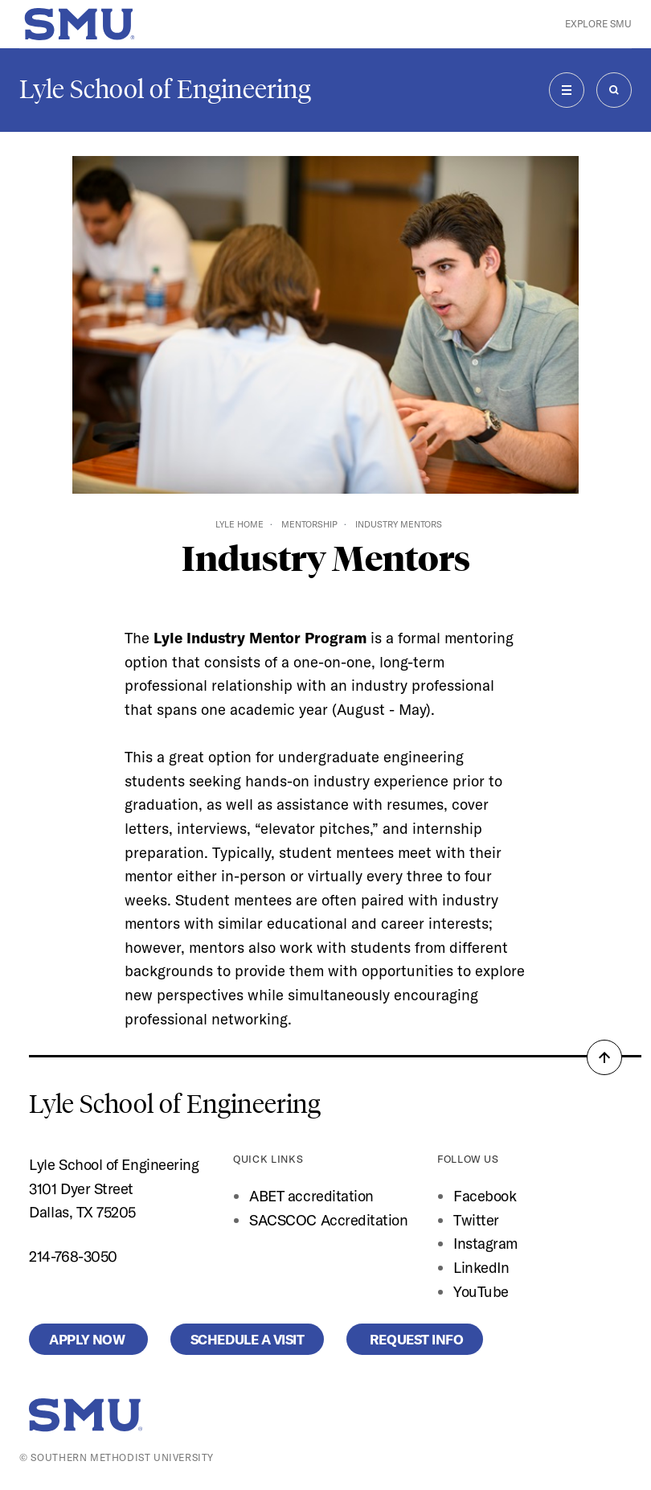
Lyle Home (239, 524)
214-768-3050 (73, 1256)
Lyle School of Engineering (165, 89)
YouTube (481, 1292)
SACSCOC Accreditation (328, 1220)
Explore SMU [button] (598, 24)
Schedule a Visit (247, 1339)
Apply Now (88, 1339)
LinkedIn (481, 1267)
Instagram (485, 1243)
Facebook (484, 1196)
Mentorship (309, 524)
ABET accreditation (313, 1196)
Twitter (476, 1220)
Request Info (414, 1339)
